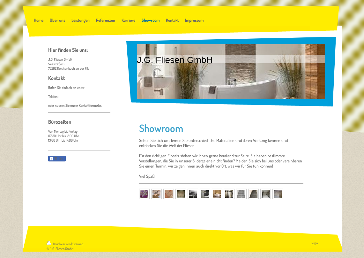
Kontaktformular (90, 105)
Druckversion (59, 244)
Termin (161, 165)
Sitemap (77, 244)
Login (314, 243)
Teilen (56, 159)
